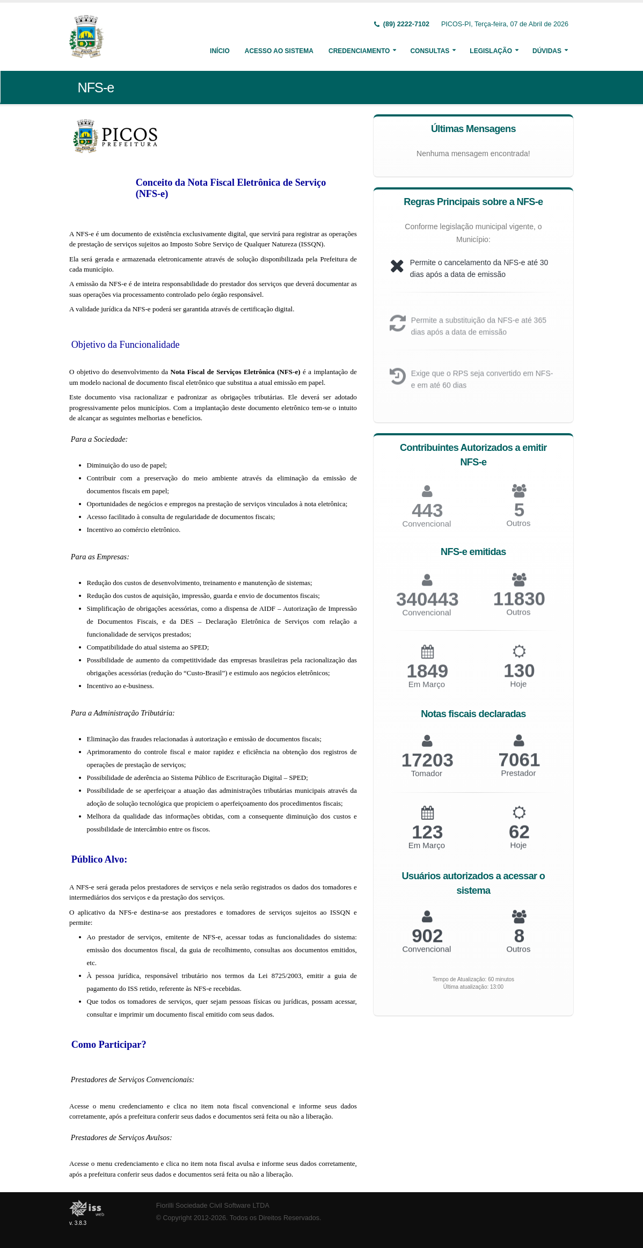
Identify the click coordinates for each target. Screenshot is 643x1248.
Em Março (426, 691)
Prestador (518, 779)
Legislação (491, 51)
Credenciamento (359, 51)
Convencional (426, 619)
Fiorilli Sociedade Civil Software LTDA (212, 1205)
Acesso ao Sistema (279, 51)
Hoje (518, 691)
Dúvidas (546, 51)
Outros (518, 530)
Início (220, 51)
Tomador (426, 780)
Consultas (429, 51)
